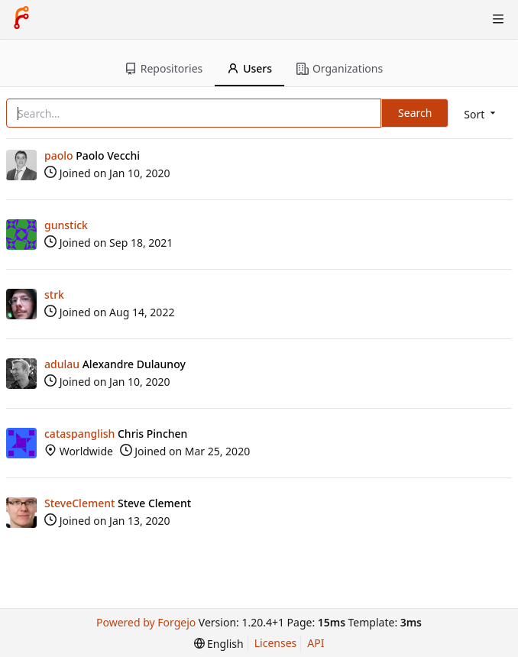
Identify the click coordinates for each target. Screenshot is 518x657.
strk (54, 294)
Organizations (339, 68)
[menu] (481, 114)
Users (249, 68)
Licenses (275, 643)
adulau (61, 364)
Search (415, 112)
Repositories (163, 68)
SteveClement (79, 503)
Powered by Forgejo (146, 622)
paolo (58, 155)
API (315, 643)
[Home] (21, 19)
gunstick (66, 225)
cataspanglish (79, 433)
